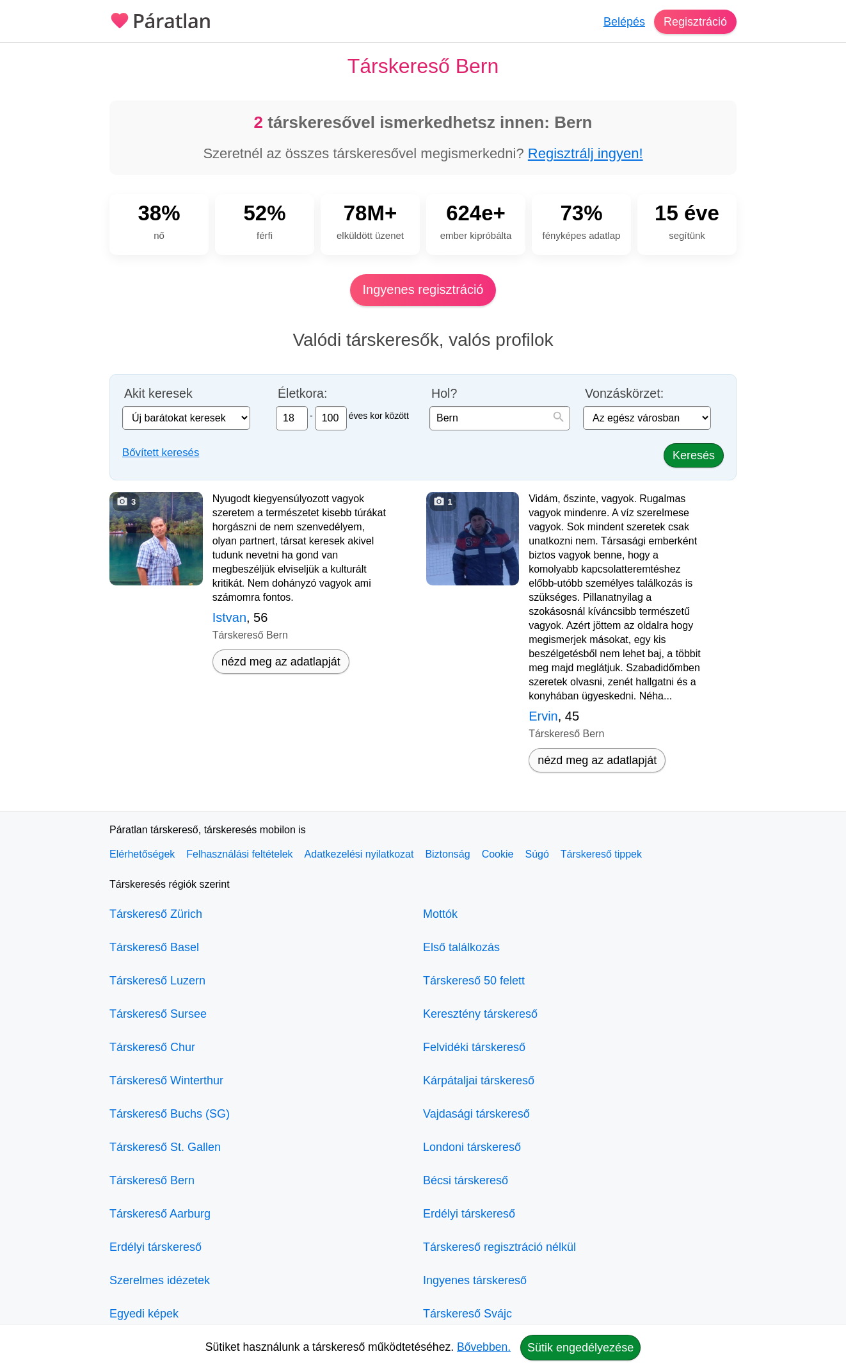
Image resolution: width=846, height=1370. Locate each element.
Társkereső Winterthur (166, 1080)
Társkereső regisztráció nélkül (499, 1247)
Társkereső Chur (152, 1047)
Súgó (536, 854)
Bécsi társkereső (465, 1180)
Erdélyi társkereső (155, 1247)
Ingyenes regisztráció (423, 289)
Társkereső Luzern (157, 980)
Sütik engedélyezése (580, 1347)
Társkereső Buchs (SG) (169, 1113)
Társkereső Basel (154, 947)
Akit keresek (158, 393)
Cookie (498, 854)
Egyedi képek (144, 1313)
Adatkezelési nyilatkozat (359, 854)
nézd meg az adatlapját (280, 661)
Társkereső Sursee (158, 1013)
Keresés (694, 455)
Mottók (440, 914)
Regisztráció (695, 21)
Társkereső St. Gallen (165, 1147)
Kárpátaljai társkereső (478, 1080)
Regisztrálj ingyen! (585, 153)
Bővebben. (484, 1347)
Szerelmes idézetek (159, 1280)
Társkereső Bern (152, 1180)
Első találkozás (461, 947)
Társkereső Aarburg (160, 1213)
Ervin (543, 716)
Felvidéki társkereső (474, 1047)
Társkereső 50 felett (474, 980)
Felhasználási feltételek (239, 854)
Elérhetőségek (142, 854)
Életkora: (302, 393)
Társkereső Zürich (155, 914)
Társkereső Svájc (467, 1313)
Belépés (624, 21)
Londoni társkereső (472, 1147)
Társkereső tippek (601, 854)
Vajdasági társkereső (476, 1113)
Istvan (229, 617)
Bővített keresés (160, 452)
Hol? (444, 393)
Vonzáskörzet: (624, 393)
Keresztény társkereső (480, 1013)
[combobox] (499, 418)
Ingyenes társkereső (475, 1280)
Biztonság (447, 854)
